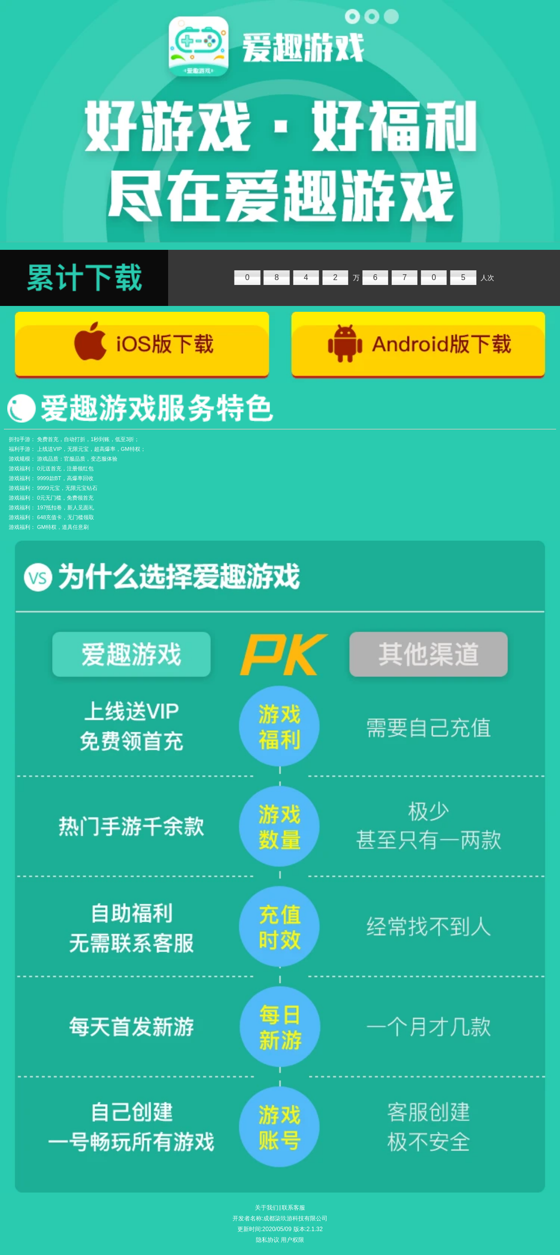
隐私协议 (267, 1239)
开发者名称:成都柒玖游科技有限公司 (280, 1218)
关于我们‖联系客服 (280, 1207)
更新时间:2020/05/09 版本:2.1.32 (280, 1229)
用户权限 (292, 1239)
